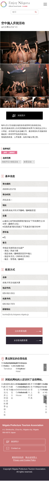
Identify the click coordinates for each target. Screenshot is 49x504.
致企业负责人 (31, 481)
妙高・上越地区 (9, 152)
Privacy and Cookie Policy (24, 483)
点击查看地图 (21, 331)
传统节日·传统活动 (10, 162)
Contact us (15, 472)
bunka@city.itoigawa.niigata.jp (16, 314)
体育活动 (28, 162)
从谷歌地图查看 (21, 340)
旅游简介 (15, 465)
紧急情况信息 (18, 481)
